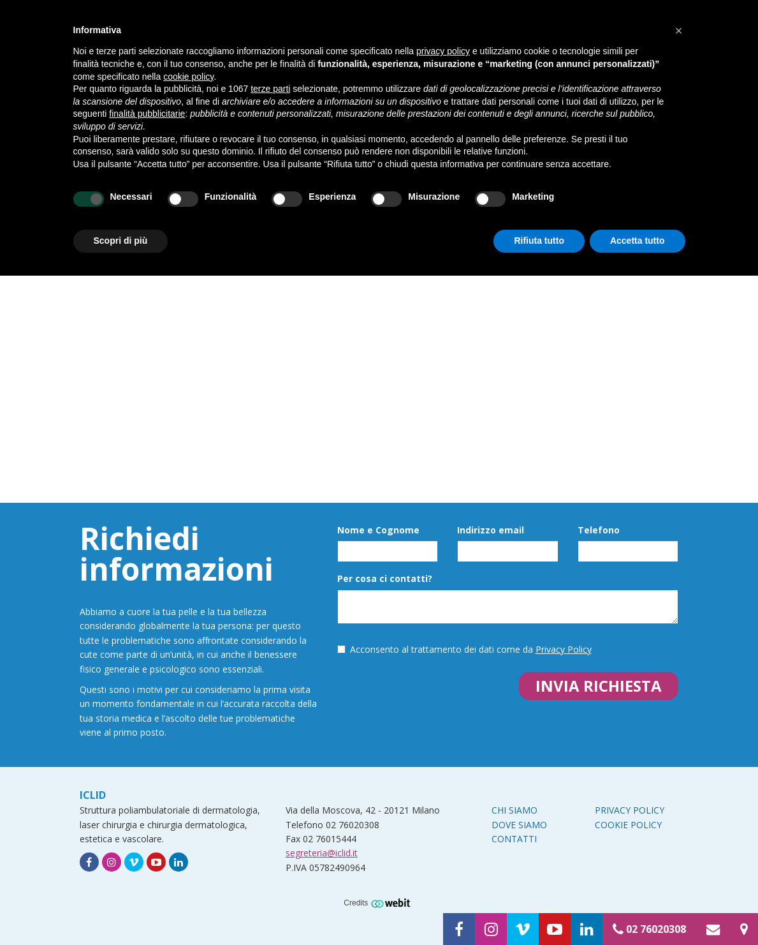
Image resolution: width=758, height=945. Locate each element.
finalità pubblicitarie (147, 113)
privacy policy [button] (443, 51)
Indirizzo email (490, 530)
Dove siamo (519, 825)
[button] (679, 30)
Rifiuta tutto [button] (539, 240)
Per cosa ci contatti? (384, 578)
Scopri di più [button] (121, 240)
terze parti (270, 89)
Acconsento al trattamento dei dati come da (464, 649)
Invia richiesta (599, 685)
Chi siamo (514, 810)
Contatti (514, 839)
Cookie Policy (628, 825)
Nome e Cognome (378, 530)
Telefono (599, 530)
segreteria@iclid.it (322, 853)
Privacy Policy (564, 649)
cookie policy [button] (188, 76)
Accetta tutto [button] (637, 240)
